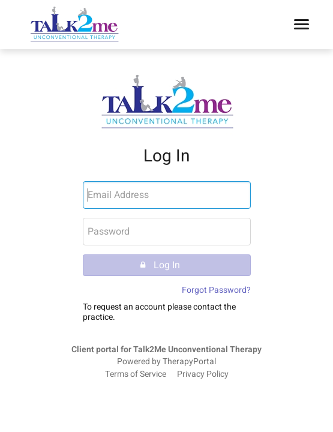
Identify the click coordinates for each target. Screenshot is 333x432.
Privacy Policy (203, 374)
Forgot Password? (216, 290)
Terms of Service (135, 374)
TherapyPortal (189, 362)
